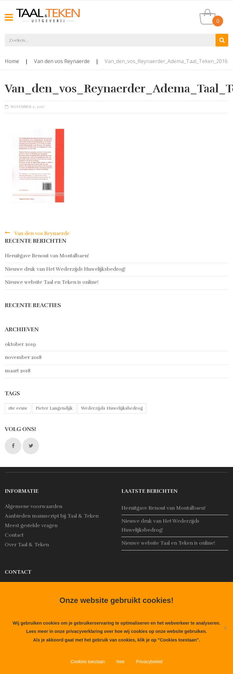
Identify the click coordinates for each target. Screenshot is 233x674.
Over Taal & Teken (27, 544)
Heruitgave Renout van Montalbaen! (47, 256)
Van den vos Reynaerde (62, 61)
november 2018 (23, 357)
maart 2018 (18, 371)
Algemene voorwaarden (33, 506)
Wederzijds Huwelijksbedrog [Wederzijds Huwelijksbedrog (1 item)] (112, 408)
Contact (14, 535)
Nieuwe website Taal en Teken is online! (52, 282)
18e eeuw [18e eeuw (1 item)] (17, 408)
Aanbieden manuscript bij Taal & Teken (52, 516)
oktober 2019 (20, 344)
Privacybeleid (149, 661)
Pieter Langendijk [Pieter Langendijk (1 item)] (54, 408)
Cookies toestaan (88, 661)
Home (12, 61)
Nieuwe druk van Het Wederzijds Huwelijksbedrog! (65, 269)
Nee (120, 661)
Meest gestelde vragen (31, 525)
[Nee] (225, 628)
